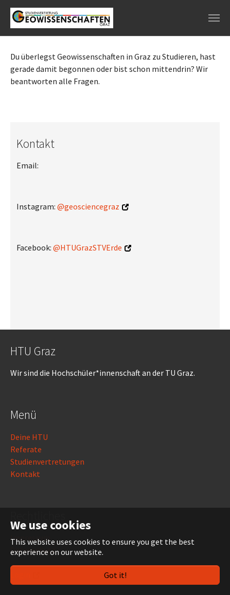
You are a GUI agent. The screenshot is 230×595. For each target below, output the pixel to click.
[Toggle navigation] (214, 18)
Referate (26, 449)
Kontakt (25, 474)
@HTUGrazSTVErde (87, 247)
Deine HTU (29, 437)
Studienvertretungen (47, 461)
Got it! (115, 575)
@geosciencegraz (88, 206)
